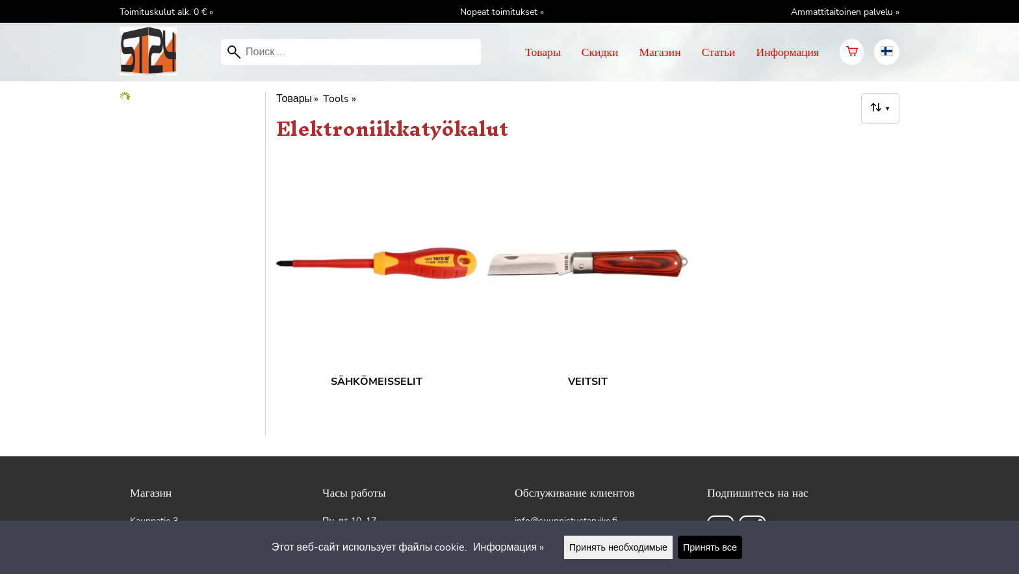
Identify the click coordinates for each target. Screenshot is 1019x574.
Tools (339, 99)
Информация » (508, 547)
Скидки (600, 52)
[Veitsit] (587, 292)
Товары (543, 52)
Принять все (710, 547)
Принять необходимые (618, 547)
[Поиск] (351, 52)
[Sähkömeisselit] (376, 292)
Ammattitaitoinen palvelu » (845, 11)
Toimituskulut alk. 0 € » (166, 11)
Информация (787, 52)
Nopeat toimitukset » (502, 11)
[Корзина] (852, 52)
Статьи (719, 52)
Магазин (659, 52)
